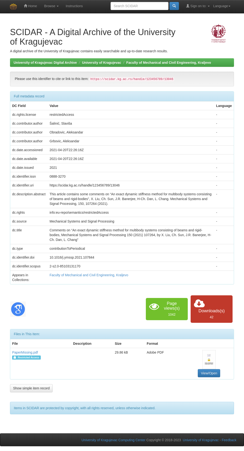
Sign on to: (198, 6)
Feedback (229, 440)
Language (221, 6)
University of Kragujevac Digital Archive (45, 62)
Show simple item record (31, 388)
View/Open (209, 373)
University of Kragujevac (101, 62)
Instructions (74, 6)
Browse (51, 6)
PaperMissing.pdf (25, 352)
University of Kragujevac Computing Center (113, 440)
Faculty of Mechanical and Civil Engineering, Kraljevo (168, 62)
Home (30, 6)
